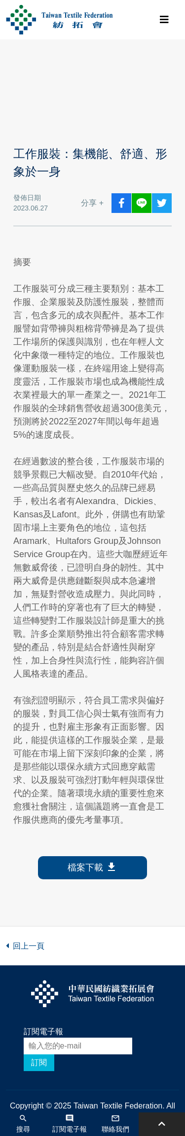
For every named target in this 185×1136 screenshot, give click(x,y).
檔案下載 (92, 867)
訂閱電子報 (43, 1031)
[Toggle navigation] (164, 19)
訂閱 (39, 1062)
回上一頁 (25, 946)
